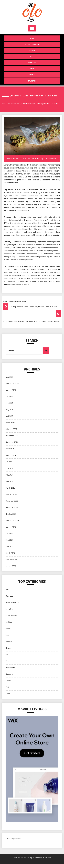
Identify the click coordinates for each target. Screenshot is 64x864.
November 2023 (12, 507)
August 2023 (11, 527)
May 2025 (9, 409)
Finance (32, 74)
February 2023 (11, 559)
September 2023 (12, 520)
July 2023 (9, 533)
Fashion (32, 50)
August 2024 (11, 455)
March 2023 (10, 553)
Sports (8, 680)
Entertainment (32, 44)
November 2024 (12, 442)
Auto (8, 589)
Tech (7, 687)
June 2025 (9, 403)
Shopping (9, 674)
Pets (7, 661)
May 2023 (9, 540)
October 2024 (11, 448)
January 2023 (11, 566)
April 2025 (9, 416)
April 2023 (9, 546)
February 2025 (11, 429)
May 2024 (9, 474)
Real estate (10, 667)
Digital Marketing (12, 602)
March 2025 (10, 422)
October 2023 (11, 514)
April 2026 (9, 377)
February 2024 (11, 494)
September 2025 (12, 383)
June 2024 (9, 468)
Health (32, 68)
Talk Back (32, 81)
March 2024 (10, 487)
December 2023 (12, 501)
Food (32, 56)
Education (9, 609)
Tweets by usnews (13, 838)
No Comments (51, 158)
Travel (8, 693)
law (7, 654)
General (9, 641)
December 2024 (12, 435)
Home (32, 38)
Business (32, 62)
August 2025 (11, 390)
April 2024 (9, 481)
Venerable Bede (13, 158)
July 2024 (9, 461)
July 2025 (9, 396)
